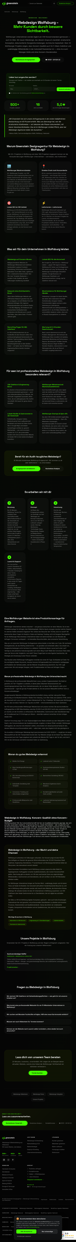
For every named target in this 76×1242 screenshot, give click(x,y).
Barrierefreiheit (69, 1199)
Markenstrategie (32, 1146)
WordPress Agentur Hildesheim (59, 1208)
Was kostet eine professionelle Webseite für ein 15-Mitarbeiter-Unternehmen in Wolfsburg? (35, 1006)
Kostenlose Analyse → (65, 3)
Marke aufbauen (57, 1146)
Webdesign (15, 11)
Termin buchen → (38, 1073)
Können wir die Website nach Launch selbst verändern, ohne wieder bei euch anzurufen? (35, 1030)
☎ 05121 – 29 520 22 (52, 60)
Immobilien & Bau (7, 1189)
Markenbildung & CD (33, 1143)
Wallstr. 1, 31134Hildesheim (36, 1174)
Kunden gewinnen (57, 1140)
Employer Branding (33, 1149)
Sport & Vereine (7, 1180)
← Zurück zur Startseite (35, 3)
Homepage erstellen (58, 1149)
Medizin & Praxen (7, 1175)
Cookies (60, 1199)
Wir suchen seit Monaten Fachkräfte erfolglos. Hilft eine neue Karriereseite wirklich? (37, 1014)
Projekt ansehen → (13, 967)
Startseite (7, 11)
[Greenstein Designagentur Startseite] (10, 3)
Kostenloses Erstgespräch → (26, 60)
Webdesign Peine (38, 1094)
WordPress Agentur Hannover (49, 1213)
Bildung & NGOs (7, 1183)
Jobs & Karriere (33, 1177)
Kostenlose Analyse (53, 469)
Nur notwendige (49, 1231)
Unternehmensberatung (34, 1152)
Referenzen (55, 1152)
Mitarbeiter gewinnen (58, 1143)
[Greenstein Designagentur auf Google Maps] (13, 1160)
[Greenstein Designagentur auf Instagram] (8, 1160)
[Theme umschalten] (54, 3)
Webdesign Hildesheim (20, 1094)
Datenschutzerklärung (37, 93)
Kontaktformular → (51, 1123)
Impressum (44, 1199)
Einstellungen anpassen (24, 1236)
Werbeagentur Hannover (32, 1213)
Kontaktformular (33, 1171)
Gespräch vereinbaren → (35, 1179)
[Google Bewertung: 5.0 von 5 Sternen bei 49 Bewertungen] (67, 1235)
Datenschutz (52, 1199)
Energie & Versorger (8, 1186)
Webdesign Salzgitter (56, 1094)
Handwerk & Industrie (8, 1169)
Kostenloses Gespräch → (15, 1123)
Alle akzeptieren (27, 1231)
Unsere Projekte (38, 1099)
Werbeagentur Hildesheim (41, 1208)
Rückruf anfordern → (66, 89)
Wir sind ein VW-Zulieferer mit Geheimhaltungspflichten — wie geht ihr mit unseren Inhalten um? (37, 997)
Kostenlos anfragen (34, 1168)
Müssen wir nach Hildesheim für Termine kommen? (25, 1022)
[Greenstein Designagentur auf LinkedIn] (4, 1160)
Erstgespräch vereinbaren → (26, 469)
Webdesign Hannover (17, 1213)
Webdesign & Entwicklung (35, 1140)
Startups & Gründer (8, 1177)
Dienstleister (6, 1172)
